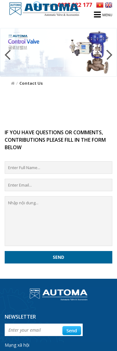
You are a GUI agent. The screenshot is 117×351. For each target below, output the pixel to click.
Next (109, 55)
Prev (8, 55)
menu (103, 14)
